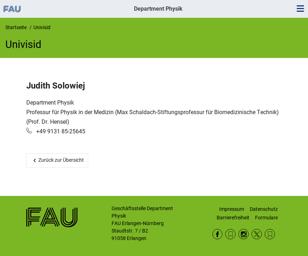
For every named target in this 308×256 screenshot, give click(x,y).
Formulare (266, 217)
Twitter (257, 234)
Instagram (243, 234)
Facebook (217, 234)
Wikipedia (270, 234)
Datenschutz (264, 209)
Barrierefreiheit (233, 217)
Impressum (231, 209)
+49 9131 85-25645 (60, 131)
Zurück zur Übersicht (61, 160)
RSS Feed (230, 234)
